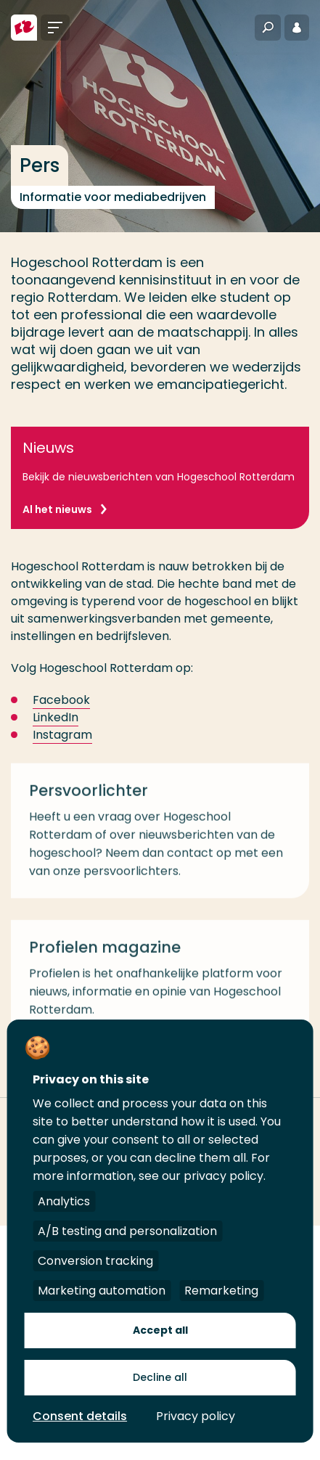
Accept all (160, 1330)
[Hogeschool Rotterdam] (24, 28)
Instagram (62, 734)
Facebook (61, 700)
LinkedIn (55, 717)
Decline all (160, 1377)
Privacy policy (195, 1416)
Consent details (80, 1416)
